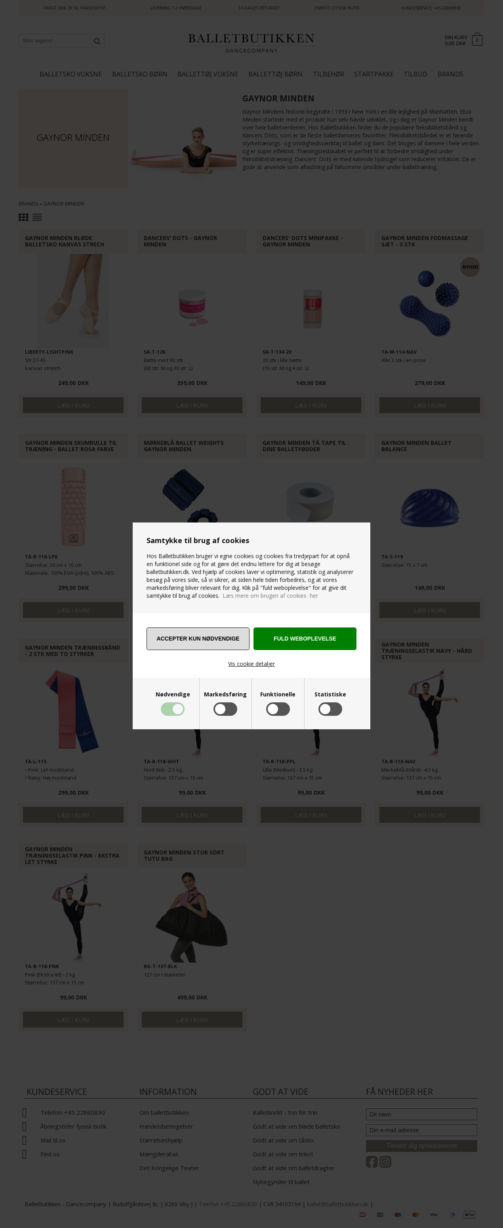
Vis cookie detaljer (251, 663)
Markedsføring (225, 694)
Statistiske (330, 694)
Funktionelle (277, 694)
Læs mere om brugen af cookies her (270, 595)
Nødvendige (173, 694)
